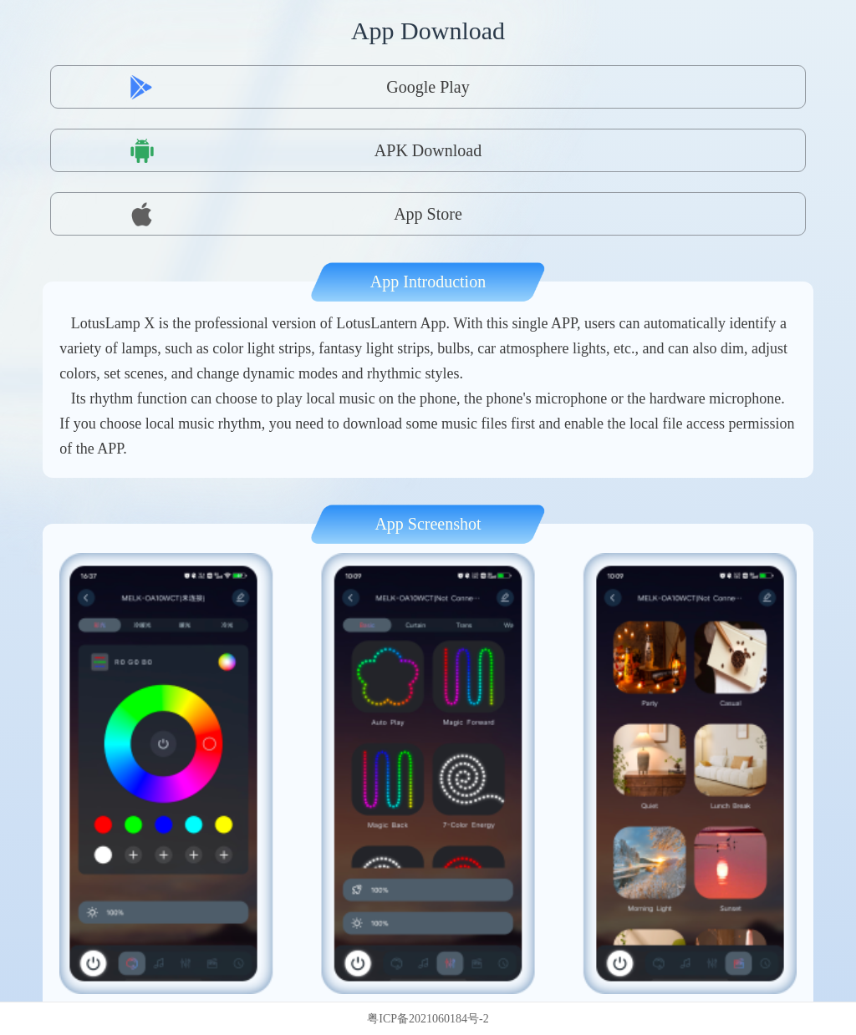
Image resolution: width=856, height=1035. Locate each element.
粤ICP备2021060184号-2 (427, 1018)
